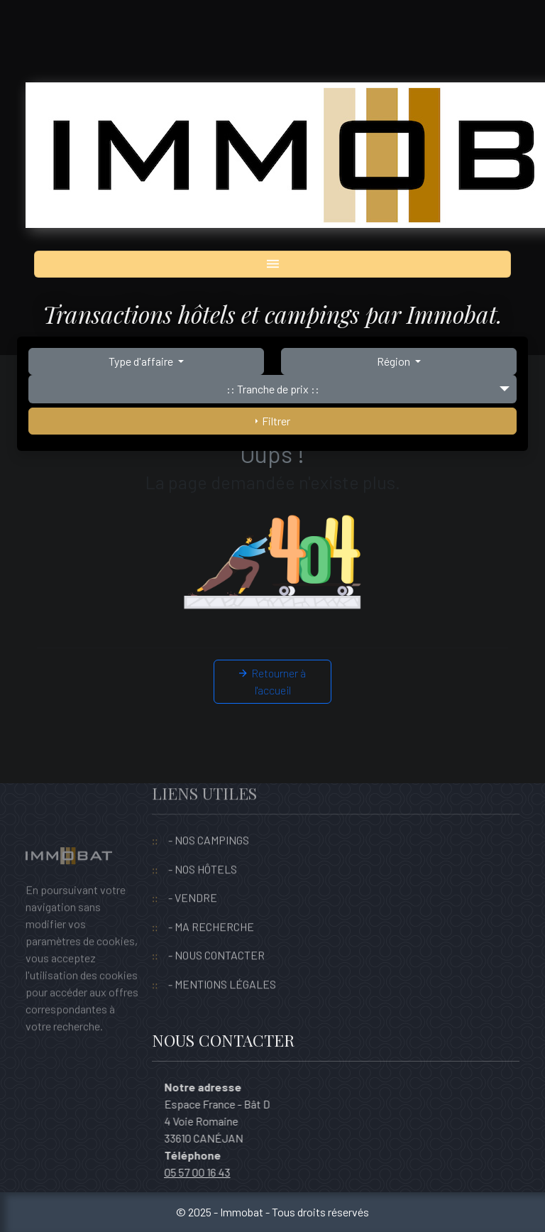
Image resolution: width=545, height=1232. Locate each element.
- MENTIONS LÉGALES (222, 962)
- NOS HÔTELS (202, 847)
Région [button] (394, 361)
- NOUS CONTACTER (216, 933)
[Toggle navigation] (272, 264)
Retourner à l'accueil (272, 681)
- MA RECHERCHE (211, 905)
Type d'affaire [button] (142, 361)
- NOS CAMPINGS (208, 818)
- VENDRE (192, 876)
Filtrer (272, 420)
